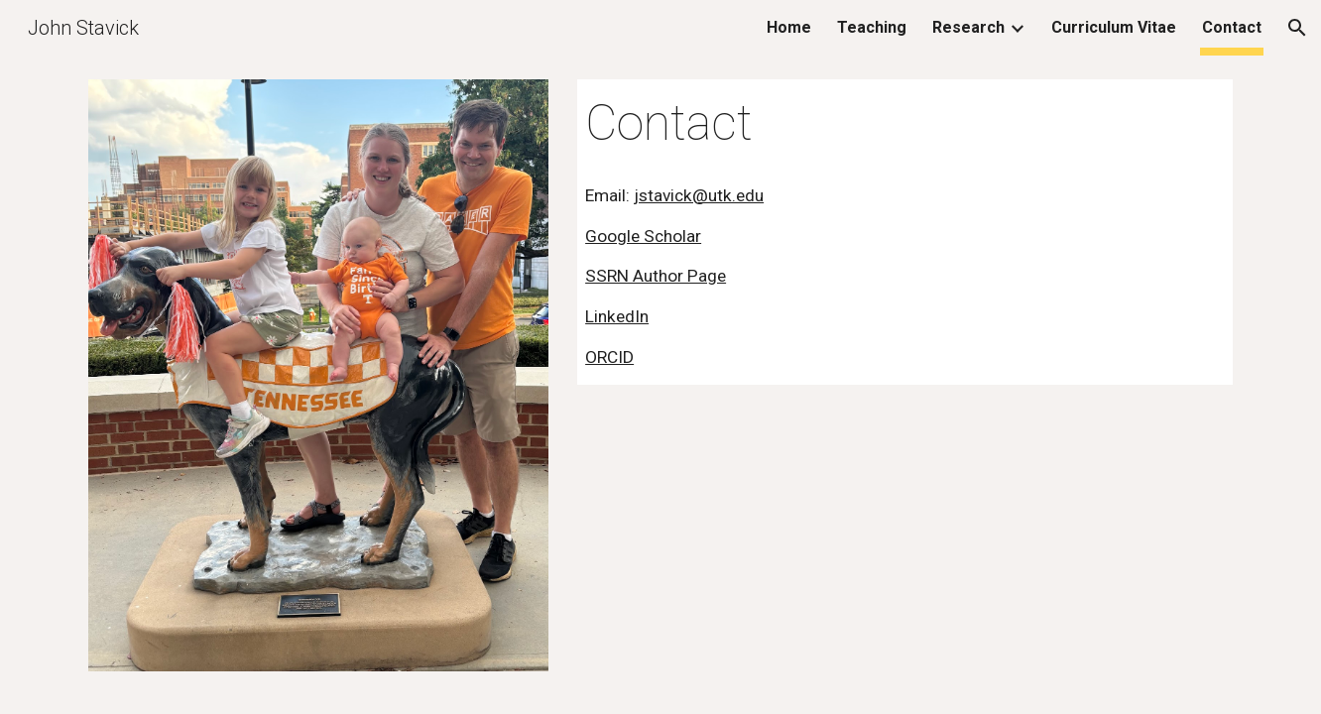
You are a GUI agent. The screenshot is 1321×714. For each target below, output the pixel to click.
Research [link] (968, 27)
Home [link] (789, 27)
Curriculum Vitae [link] (1113, 27)
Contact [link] (1231, 27)
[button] (1297, 28)
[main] (905, 124)
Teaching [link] (871, 27)
